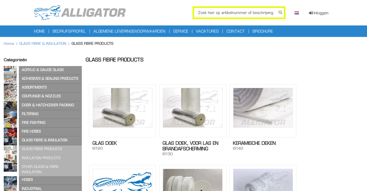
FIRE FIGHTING (33, 123)
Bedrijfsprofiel (69, 31)
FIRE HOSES (31, 131)
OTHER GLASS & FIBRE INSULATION (40, 169)
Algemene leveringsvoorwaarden (129, 31)
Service (180, 31)
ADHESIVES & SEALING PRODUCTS (50, 79)
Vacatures (207, 31)
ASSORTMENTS (34, 87)
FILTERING (30, 114)
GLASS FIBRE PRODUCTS (42, 149)
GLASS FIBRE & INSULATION (42, 43)
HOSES (27, 180)
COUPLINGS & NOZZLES (41, 96)
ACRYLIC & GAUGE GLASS (42, 70)
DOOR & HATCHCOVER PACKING (48, 105)
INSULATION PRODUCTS (41, 158)
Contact (236, 31)
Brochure (263, 31)
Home (39, 31)
